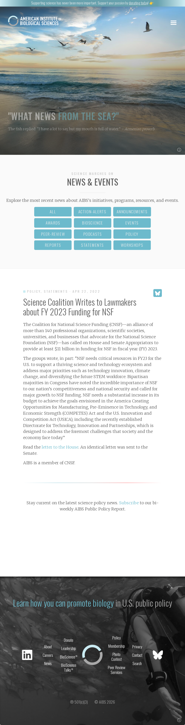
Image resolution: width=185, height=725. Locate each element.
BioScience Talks (68, 667)
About (48, 646)
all (53, 211)
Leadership (68, 648)
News (48, 663)
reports (53, 245)
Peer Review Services (116, 669)
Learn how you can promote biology (63, 602)
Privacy (137, 646)
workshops (132, 245)
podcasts (92, 234)
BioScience (68, 657)
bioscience (92, 223)
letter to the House (60, 447)
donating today (138, 3)
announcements (132, 211)
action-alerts (92, 211)
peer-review (53, 234)
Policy (116, 638)
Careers (48, 655)
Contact (137, 655)
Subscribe (129, 502)
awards (53, 223)
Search (137, 663)
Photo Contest (116, 656)
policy (132, 234)
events (132, 223)
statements (92, 245)
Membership (116, 646)
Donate (68, 640)
